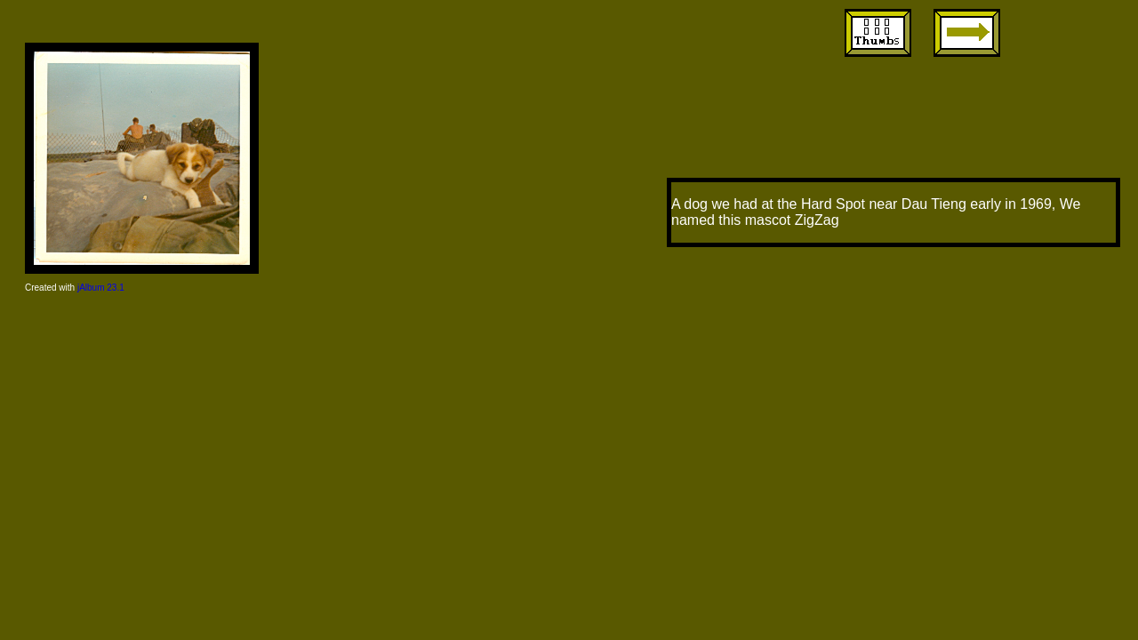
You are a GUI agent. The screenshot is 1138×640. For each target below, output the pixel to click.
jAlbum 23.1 (100, 287)
